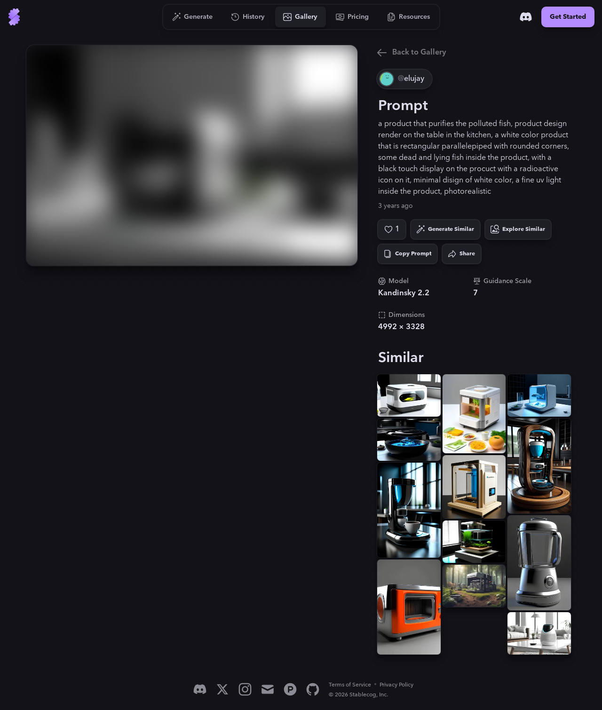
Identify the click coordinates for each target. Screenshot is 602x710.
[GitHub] (312, 689)
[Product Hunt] (290, 689)
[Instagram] (245, 689)
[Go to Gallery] (300, 17)
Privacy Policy (396, 685)
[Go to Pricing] (352, 17)
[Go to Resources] (408, 17)
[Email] (267, 689)
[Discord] (526, 17)
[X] (222, 689)
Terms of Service (350, 685)
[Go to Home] (14, 17)
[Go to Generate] (192, 17)
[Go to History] (248, 17)
